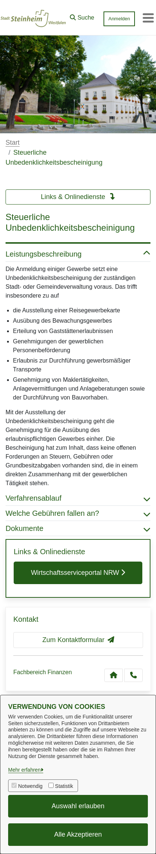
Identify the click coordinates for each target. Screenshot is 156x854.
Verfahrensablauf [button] (78, 498)
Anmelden (119, 18)
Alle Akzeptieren (78, 834)
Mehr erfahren (24, 770)
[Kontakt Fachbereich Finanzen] (113, 675)
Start (13, 142)
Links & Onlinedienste (78, 196)
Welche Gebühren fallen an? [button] (78, 513)
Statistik (64, 786)
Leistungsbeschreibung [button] (78, 254)
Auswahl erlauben (77, 806)
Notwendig (30, 786)
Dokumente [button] (78, 528)
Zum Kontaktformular (78, 640)
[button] (82, 16)
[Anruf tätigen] (133, 675)
